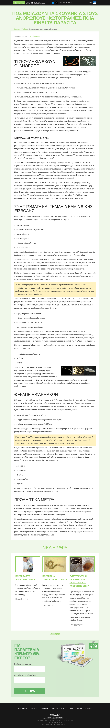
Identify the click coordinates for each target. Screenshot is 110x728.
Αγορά (29, 691)
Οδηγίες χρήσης (58, 708)
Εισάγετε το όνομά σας (23, 664)
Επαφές (88, 708)
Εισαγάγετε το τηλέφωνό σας (25, 675)
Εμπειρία (44, 708)
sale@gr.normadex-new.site (55, 717)
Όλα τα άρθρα (55, 633)
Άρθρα (79, 708)
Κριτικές (34, 708)
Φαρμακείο (23, 708)
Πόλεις (71, 708)
